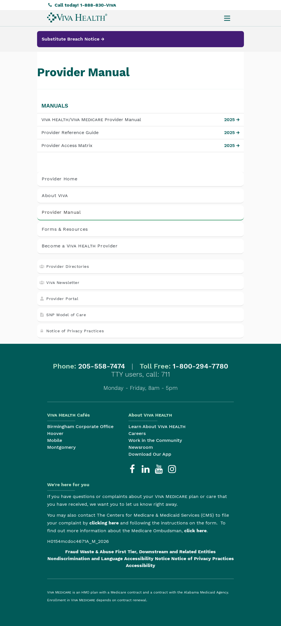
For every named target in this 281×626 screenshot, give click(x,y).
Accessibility (140, 565)
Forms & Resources (65, 229)
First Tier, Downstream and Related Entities (165, 551)
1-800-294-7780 (200, 366)
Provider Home (59, 179)
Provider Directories (64, 266)
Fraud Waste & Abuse (89, 551)
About (55, 195)
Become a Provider (80, 246)
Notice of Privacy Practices (71, 331)
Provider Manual (61, 212)
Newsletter (59, 282)
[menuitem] (77, 17)
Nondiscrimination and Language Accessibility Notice (108, 558)
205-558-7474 (101, 366)
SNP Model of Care (62, 314)
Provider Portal (58, 298)
